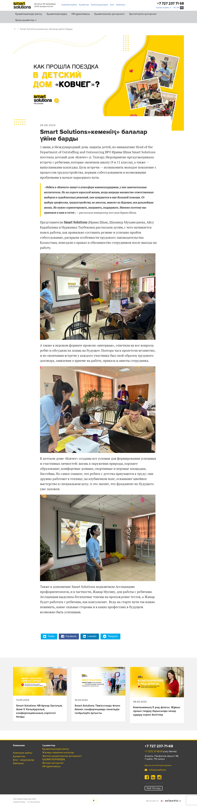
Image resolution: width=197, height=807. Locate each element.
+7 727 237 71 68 (170, 3)
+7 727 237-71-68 (159, 746)
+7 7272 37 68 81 (153, 751)
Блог (112, 5)
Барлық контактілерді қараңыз (158, 765)
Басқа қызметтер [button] (25, 20)
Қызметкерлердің (57, 14)
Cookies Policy (19, 802)
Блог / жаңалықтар (23, 759)
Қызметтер (84, 5)
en (178, 7)
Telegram (110, 636)
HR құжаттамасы (81, 14)
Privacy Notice (33, 802)
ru (175, 7)
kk (182, 7)
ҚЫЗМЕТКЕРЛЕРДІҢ (53, 759)
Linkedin (89, 636)
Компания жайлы (69, 5)
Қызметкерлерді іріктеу (28, 14)
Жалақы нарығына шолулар (58, 752)
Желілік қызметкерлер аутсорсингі (62, 756)
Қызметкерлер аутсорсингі (109, 14)
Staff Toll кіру (154, 788)
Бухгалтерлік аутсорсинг (143, 14)
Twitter (49, 636)
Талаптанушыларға (99, 5)
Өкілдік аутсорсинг (53, 763)
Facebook (68, 636)
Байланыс (120, 5)
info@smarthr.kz (155, 769)
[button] (163, 7)
